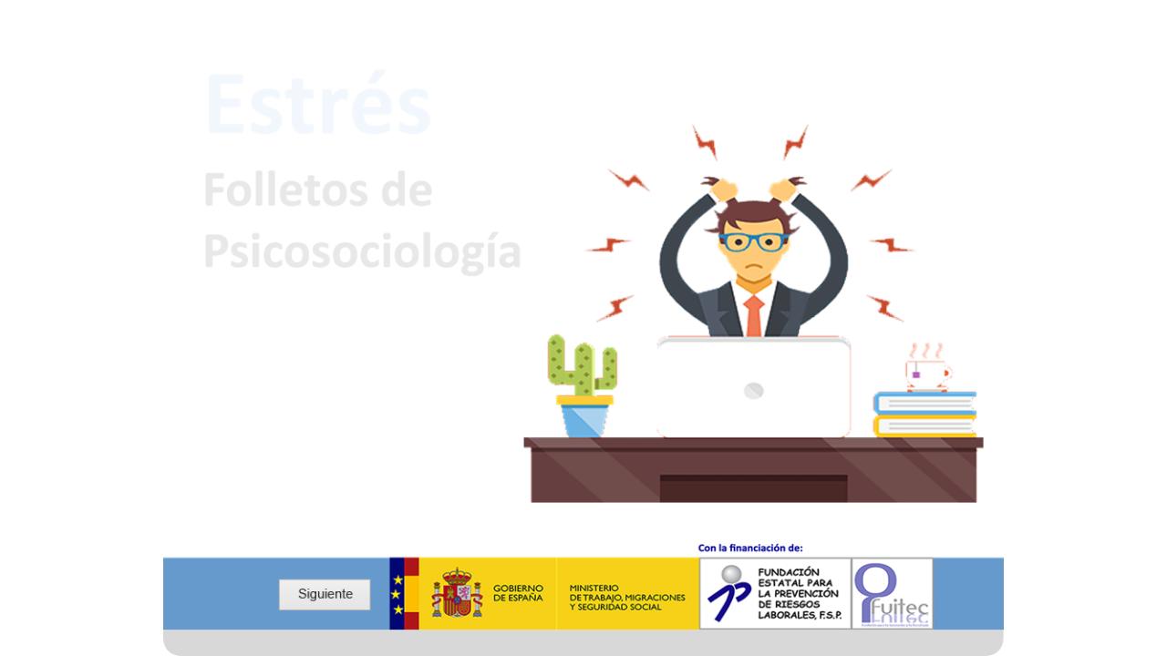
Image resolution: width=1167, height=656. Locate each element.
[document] (584, 586)
